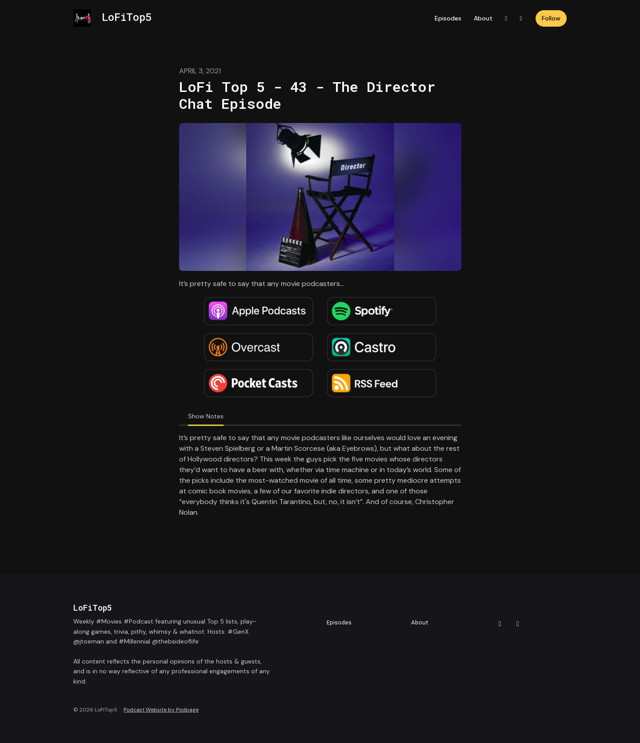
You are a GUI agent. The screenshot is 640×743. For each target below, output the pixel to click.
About (483, 18)
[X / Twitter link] (506, 18)
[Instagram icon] (517, 624)
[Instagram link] (521, 18)
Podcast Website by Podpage (161, 709)
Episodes (448, 18)
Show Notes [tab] (206, 416)
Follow (551, 18)
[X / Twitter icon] (500, 624)
